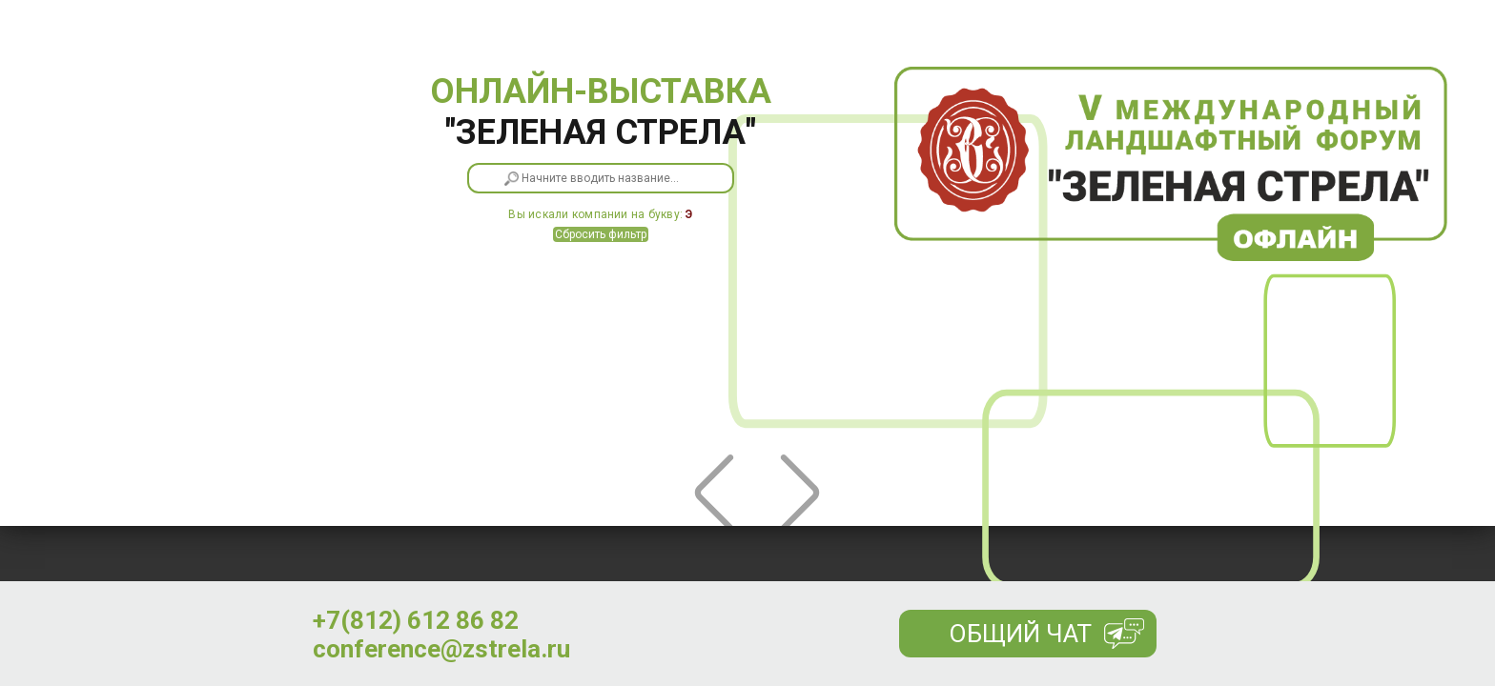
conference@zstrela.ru (441, 648)
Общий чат (1020, 633)
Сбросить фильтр (600, 234)
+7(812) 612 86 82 (416, 620)
